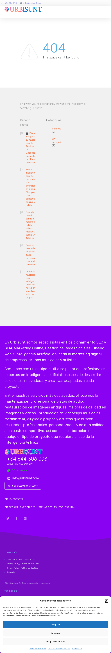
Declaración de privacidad (59, 648)
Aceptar (55, 624)
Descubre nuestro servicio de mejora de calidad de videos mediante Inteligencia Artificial (32, 225)
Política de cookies (37, 648)
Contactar (11, 572)
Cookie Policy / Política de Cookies (22, 568)
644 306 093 (11, 3)
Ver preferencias (55, 641)
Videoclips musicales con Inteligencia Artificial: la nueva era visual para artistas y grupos (32, 284)
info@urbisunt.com (32, 3)
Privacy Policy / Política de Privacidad (23, 564)
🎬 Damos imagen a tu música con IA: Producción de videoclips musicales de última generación (32, 148)
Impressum (77, 648)
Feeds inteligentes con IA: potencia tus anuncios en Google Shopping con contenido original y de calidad (32, 187)
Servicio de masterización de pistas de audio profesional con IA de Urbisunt (33, 255)
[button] (106, 600)
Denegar (55, 633)
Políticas (56, 128)
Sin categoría (57, 140)
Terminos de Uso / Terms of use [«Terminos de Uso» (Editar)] (21, 559)
